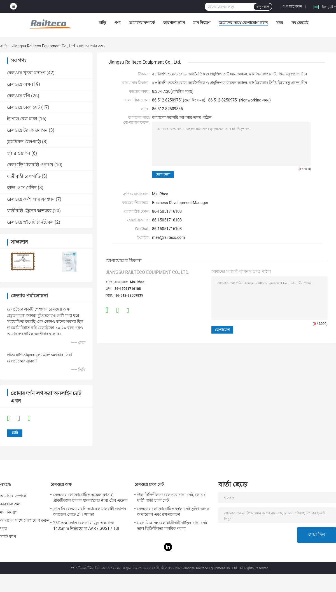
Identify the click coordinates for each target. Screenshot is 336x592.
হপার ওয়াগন (18, 153)
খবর (279, 22)
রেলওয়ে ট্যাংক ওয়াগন (27, 130)
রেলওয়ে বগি (18, 95)
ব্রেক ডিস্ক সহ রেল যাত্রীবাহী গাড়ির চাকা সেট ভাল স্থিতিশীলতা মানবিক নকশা (172, 526)
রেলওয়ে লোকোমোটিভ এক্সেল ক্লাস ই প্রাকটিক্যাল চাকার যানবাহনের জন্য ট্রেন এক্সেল (90, 497)
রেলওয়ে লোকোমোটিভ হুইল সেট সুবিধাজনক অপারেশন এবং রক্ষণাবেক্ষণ (173, 512)
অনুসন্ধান (262, 7)
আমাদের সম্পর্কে (142, 22)
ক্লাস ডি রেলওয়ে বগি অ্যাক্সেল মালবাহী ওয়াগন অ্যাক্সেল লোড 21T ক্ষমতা (89, 512)
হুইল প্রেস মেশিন (22, 187)
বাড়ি (102, 22)
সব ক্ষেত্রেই (299, 22)
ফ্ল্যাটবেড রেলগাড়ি (24, 141)
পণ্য (117, 22)
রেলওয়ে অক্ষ (19, 84)
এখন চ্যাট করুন (292, 6)
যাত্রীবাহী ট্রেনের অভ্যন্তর (29, 210)
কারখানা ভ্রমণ (174, 22)
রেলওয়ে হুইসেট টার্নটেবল (30, 222)
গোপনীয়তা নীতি (82, 568)
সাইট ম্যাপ (8, 536)
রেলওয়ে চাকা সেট (23, 107)
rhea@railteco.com (168, 237)
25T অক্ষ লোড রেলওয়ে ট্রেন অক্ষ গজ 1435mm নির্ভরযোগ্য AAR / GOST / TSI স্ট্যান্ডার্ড (86, 526)
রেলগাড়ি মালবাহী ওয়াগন (30, 164)
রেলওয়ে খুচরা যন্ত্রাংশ (26, 72)
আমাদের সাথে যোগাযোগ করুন (243, 22)
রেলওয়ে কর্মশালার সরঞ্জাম (31, 199)
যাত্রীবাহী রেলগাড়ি (24, 176)
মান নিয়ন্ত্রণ (201, 22)
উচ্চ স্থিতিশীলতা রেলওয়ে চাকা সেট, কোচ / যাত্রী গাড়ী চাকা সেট (171, 497)
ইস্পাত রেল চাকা (22, 118)
